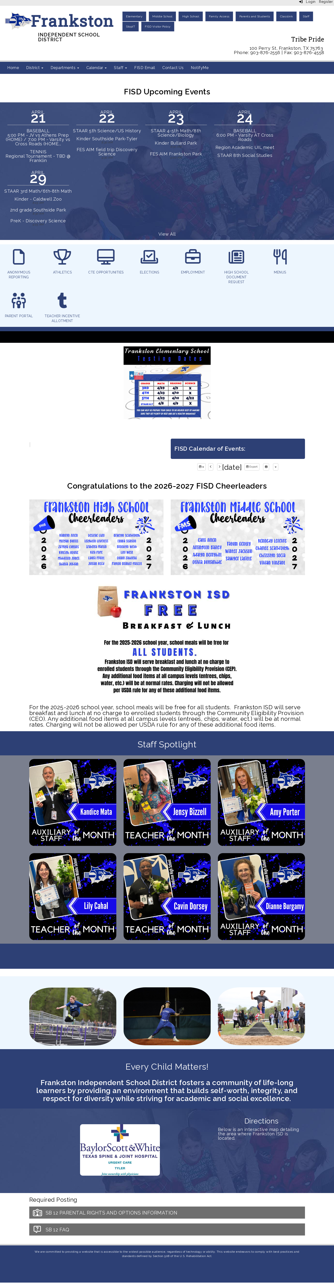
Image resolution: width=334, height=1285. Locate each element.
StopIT (130, 26)
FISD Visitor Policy (158, 26)
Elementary (134, 16)
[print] (266, 466)
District (34, 67)
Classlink (286, 16)
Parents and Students (254, 16)
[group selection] (201, 466)
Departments (65, 67)
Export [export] (252, 466)
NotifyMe (199, 67)
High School (190, 16)
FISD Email (144, 67)
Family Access (219, 16)
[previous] (210, 466)
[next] (219, 466)
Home (13, 67)
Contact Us (173, 67)
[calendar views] (275, 466)
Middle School (162, 16)
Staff (306, 16)
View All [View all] (167, 234)
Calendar (96, 67)
